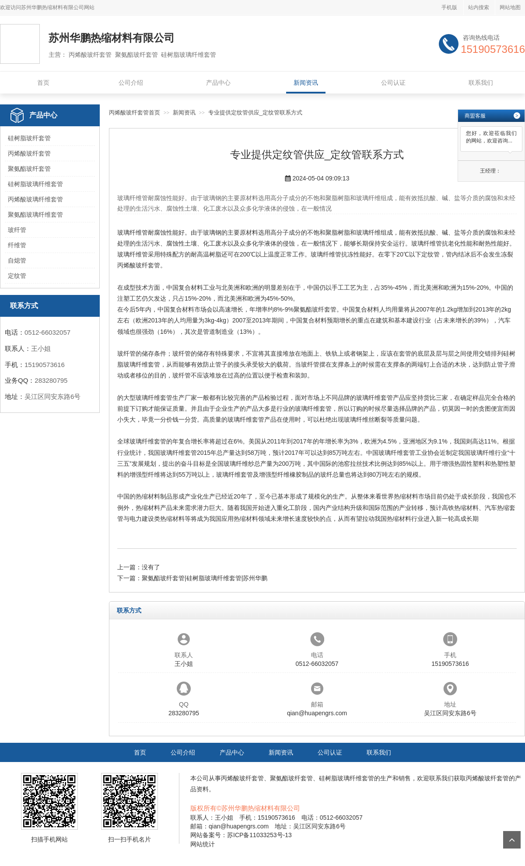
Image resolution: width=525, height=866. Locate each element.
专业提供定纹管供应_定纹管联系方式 (255, 112)
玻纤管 (17, 229)
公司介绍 (131, 82)
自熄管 (17, 260)
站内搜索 (478, 7)
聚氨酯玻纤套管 (29, 168)
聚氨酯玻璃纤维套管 (35, 214)
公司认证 (393, 82)
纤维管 (17, 245)
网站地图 (510, 7)
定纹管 (17, 275)
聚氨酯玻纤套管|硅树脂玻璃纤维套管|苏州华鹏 (204, 578)
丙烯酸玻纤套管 (29, 153)
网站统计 (202, 844)
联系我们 (481, 82)
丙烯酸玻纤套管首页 (134, 112)
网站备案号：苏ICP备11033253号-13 (241, 834)
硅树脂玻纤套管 (29, 138)
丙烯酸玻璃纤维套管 (35, 199)
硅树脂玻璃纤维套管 (35, 183)
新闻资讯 (306, 82)
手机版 (449, 7)
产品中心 (218, 82)
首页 (43, 82)
